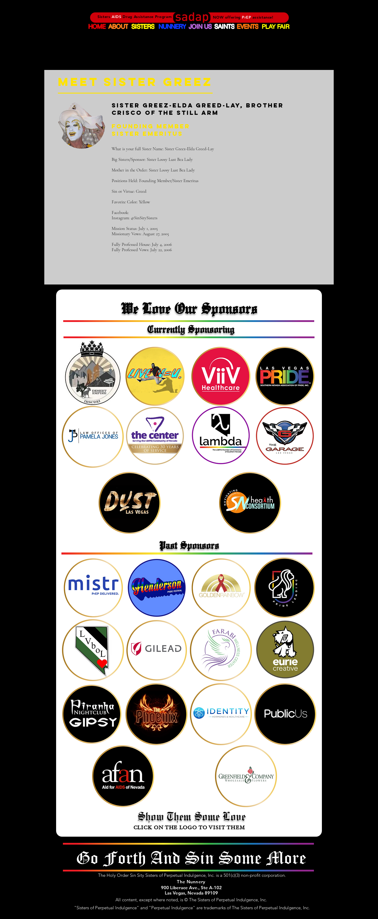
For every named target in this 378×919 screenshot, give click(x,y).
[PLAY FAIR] (275, 26)
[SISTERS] (142, 26)
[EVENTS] (247, 26)
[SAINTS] (224, 26)
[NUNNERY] (172, 26)
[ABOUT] (118, 26)
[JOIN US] (200, 26)
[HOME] (97, 26)
